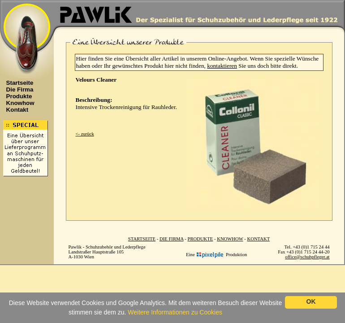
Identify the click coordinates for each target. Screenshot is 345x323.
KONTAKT (258, 238)
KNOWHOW (230, 238)
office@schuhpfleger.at (307, 256)
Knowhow (17, 103)
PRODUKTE (200, 238)
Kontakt (15, 109)
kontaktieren (222, 65)
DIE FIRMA (172, 238)
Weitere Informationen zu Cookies (175, 312)
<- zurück (85, 133)
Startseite (17, 82)
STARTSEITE (141, 238)
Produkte (16, 96)
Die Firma (17, 89)
